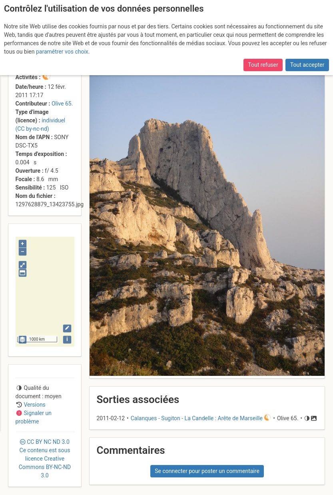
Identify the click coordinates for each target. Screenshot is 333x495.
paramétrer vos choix (62, 51)
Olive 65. (62, 103)
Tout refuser (263, 65)
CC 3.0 (45, 459)
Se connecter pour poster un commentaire (207, 471)
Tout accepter (307, 65)
